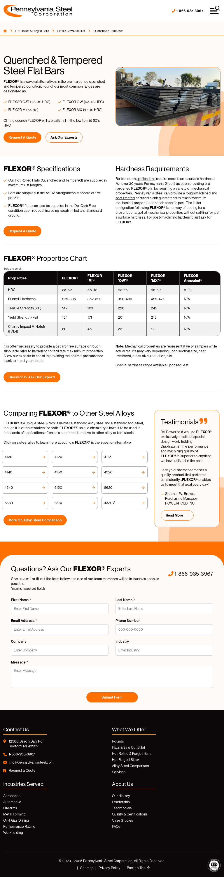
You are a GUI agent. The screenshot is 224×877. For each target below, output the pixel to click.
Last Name (125, 600)
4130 (25, 457)
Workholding (13, 833)
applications (146, 179)
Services (119, 772)
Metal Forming (14, 814)
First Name (21, 600)
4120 (74, 457)
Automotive (12, 802)
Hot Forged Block (126, 760)
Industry (122, 641)
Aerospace (12, 796)
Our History (121, 796)
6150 (74, 487)
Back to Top (138, 868)
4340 (25, 487)
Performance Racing (19, 826)
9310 (74, 503)
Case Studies (122, 820)
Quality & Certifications (130, 814)
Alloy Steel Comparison (130, 766)
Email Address (24, 621)
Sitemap (86, 868)
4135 (124, 457)
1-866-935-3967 (187, 11)
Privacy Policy (110, 868)
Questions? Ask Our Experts (32, 377)
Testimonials (122, 808)
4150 (74, 472)
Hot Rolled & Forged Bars (32, 31)
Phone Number (128, 621)
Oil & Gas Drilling (16, 820)
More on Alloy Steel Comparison (35, 520)
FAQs (116, 826)
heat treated (125, 198)
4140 (25, 472)
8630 (25, 503)
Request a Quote (22, 137)
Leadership (121, 802)
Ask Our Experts (64, 137)
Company (18, 641)
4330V (124, 503)
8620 (124, 487)
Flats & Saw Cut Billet (71, 31)
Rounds (118, 741)
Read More (174, 515)
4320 (124, 472)
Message (19, 662)
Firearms (10, 808)
